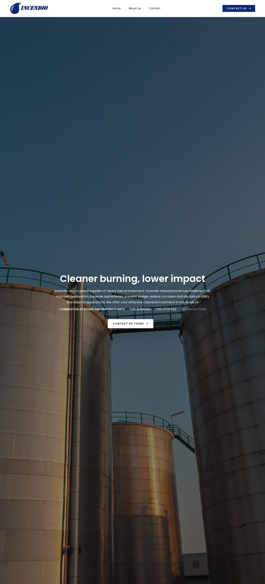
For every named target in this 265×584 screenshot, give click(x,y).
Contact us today (128, 323)
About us (135, 8)
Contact (154, 8)
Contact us (237, 8)
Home (116, 8)
